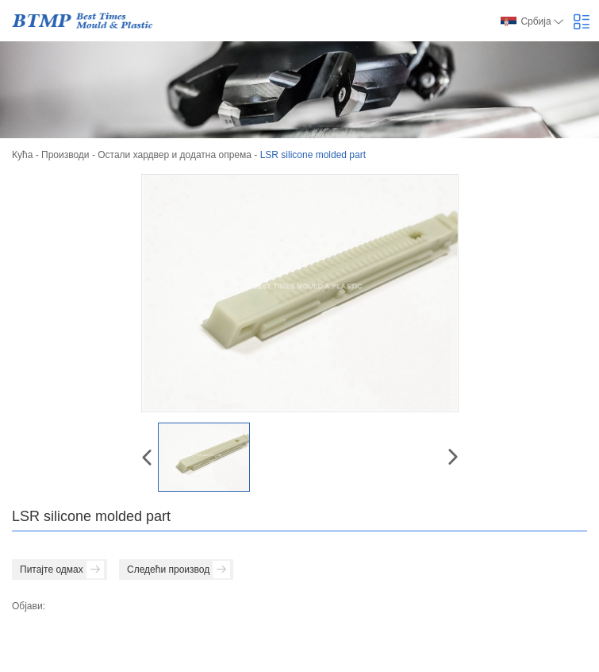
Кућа (22, 154)
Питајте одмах (62, 569)
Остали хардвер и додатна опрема (175, 154)
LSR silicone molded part (313, 154)
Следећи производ (178, 569)
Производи (65, 154)
